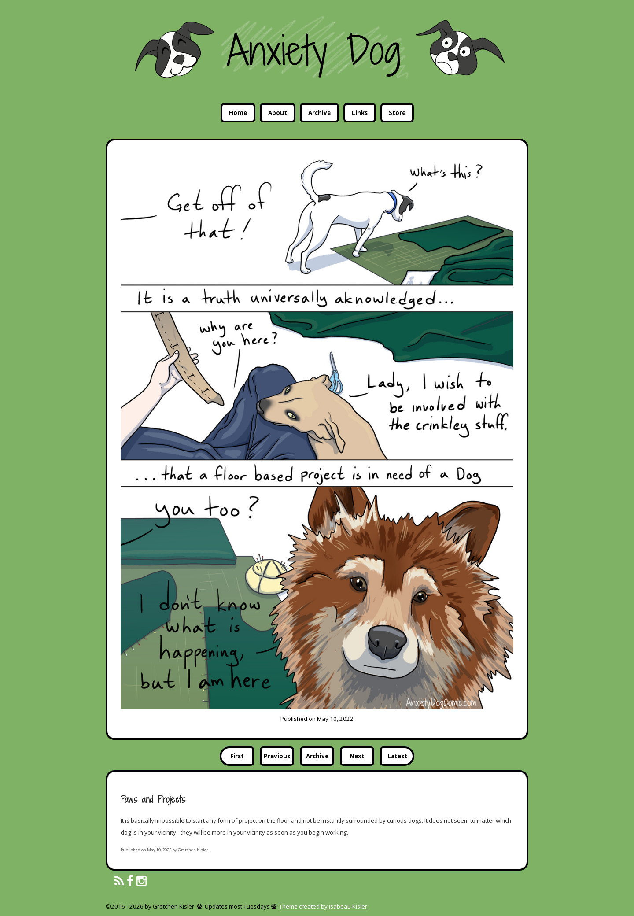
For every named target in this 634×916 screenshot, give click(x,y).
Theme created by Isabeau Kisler (323, 906)
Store (397, 113)
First (237, 756)
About (277, 113)
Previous (277, 756)
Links (360, 113)
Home (238, 113)
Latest (397, 756)
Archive (319, 113)
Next (357, 756)
